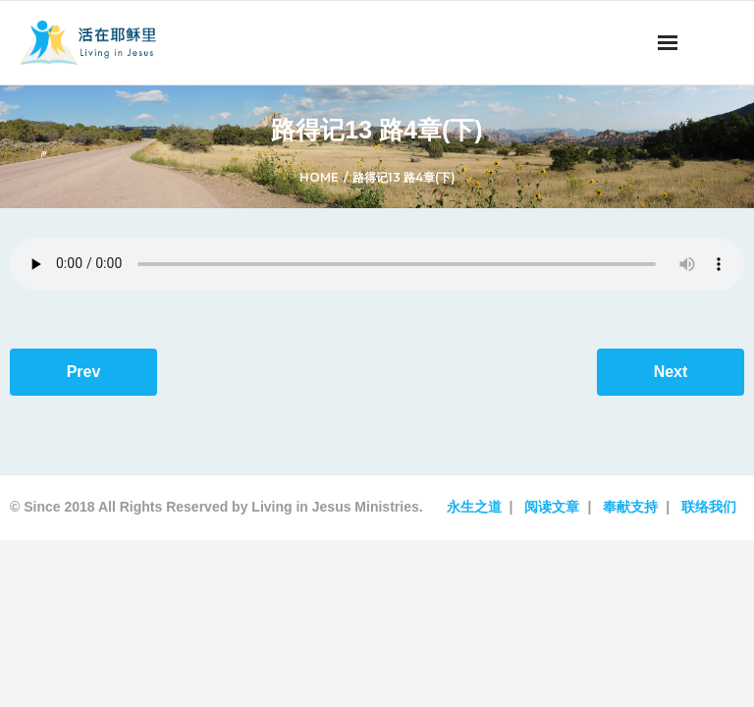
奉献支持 (630, 507)
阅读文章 (551, 507)
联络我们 (708, 507)
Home (319, 177)
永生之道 (474, 507)
